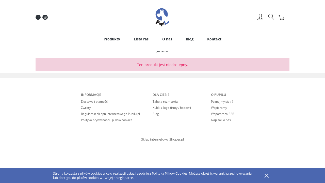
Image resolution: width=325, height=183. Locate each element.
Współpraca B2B (222, 114)
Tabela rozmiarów (165, 101)
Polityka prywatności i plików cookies (106, 120)
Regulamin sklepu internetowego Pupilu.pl (110, 114)
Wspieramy (219, 107)
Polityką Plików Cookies (169, 173)
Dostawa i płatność (94, 101)
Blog (156, 114)
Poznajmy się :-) (222, 101)
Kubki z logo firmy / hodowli (172, 107)
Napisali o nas (221, 120)
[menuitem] (111, 39)
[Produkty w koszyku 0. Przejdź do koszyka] (282, 20)
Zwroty (86, 107)
